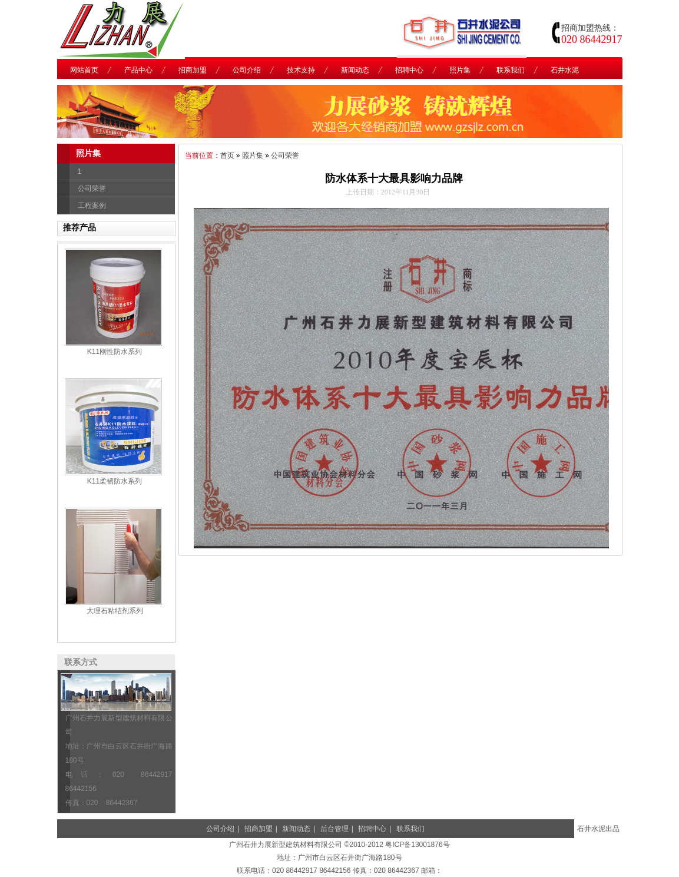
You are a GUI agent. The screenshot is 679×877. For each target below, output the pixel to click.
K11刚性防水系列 (114, 352)
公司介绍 (220, 829)
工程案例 (92, 205)
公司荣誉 (92, 188)
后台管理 (334, 829)
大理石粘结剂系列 (115, 611)
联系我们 (410, 829)
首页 (227, 155)
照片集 (252, 155)
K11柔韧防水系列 (114, 481)
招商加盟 (258, 829)
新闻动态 (296, 829)
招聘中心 (372, 829)
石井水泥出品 (598, 829)
